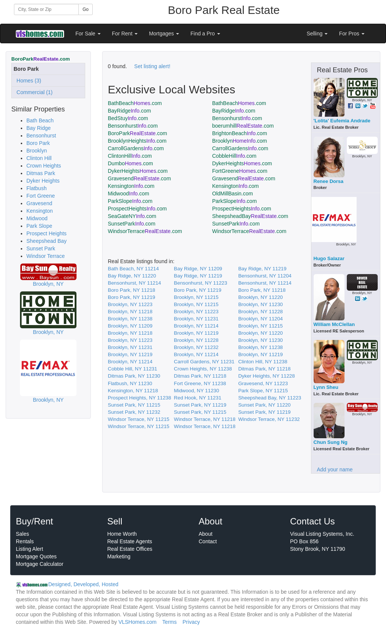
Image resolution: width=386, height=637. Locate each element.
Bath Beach (40, 120)
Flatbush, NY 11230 (130, 383)
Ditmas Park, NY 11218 (264, 369)
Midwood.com (128, 193)
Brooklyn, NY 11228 (260, 311)
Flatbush (36, 188)
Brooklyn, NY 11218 (130, 311)
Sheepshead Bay (46, 241)
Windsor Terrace (45, 256)
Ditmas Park (40, 173)
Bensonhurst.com (237, 118)
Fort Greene (40, 196)
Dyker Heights (43, 181)
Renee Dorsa (328, 181)
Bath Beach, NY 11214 (133, 268)
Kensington (39, 211)
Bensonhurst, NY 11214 (134, 283)
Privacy (191, 622)
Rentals (25, 541)
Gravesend (39, 203)
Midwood (36, 218)
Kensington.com (131, 186)
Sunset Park (40, 248)
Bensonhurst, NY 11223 (200, 283)
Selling (317, 33)
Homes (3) (27, 81)
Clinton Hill (39, 158)
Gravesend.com (139, 178)
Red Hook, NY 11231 (197, 398)
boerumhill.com (243, 126)
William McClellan (334, 324)
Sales (22, 534)
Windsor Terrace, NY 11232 (269, 419)
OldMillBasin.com (232, 193)
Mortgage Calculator (39, 564)
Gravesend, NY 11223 (263, 383)
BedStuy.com (128, 118)
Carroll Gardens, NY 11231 (204, 361)
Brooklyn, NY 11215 (196, 297)
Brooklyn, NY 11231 (196, 319)
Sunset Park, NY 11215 (134, 405)
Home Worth (122, 534)
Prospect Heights (46, 233)
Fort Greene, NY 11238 (200, 383)
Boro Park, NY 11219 (197, 290)
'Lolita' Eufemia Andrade (342, 120)
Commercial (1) (33, 92)
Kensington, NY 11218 (133, 390)
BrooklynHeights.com (137, 141)
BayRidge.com (129, 111)
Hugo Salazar (329, 258)
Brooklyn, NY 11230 (260, 304)
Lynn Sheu (326, 387)
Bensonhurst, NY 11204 (264, 276)
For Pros (352, 33)
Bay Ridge (38, 128)
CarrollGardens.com (136, 148)
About (206, 534)
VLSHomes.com (137, 622)
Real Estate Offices (130, 549)
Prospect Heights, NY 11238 (139, 398)
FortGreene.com (239, 171)
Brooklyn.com (239, 141)
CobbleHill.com (234, 156)
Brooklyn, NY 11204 (260, 319)
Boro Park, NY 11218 (131, 290)
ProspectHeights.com (137, 209)
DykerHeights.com (242, 163)
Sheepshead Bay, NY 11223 (269, 398)
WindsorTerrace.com (145, 231)
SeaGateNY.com (132, 216)
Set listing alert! (152, 66)
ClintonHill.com (130, 156)
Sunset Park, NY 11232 (134, 412)
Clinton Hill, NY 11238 (262, 361)
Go (86, 9)
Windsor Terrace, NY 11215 (138, 419)
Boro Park (38, 143)
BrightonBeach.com (239, 133)
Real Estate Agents (129, 541)
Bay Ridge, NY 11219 (262, 268)
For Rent (125, 33)
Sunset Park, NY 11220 (264, 405)
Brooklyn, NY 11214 (196, 326)
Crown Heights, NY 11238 (203, 369)
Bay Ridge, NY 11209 (198, 268)
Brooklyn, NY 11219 (196, 333)
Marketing (118, 556)
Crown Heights (43, 166)
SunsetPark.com (131, 224)
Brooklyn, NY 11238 (130, 319)
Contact (208, 541)
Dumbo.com (130, 163)
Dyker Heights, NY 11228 (266, 376)
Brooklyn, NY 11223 (130, 304)
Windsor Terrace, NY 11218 (204, 419)
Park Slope (39, 226)
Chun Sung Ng (331, 442)
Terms (169, 622)
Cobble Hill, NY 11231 (132, 369)
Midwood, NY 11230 (196, 390)
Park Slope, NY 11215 (263, 390)
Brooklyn (36, 151)
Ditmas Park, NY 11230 (134, 376)
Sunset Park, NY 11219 (200, 405)
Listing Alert (29, 549)
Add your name (335, 469)
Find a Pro (205, 33)
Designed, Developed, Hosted (83, 584)
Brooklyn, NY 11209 (130, 326)
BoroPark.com (137, 133)
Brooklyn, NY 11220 (260, 297)
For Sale (88, 33)
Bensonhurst (41, 136)
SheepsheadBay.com (250, 216)
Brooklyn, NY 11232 (196, 347)
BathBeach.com (135, 103)
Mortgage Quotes (36, 556)
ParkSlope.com (130, 201)
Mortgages (164, 33)
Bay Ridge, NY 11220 (132, 276)
